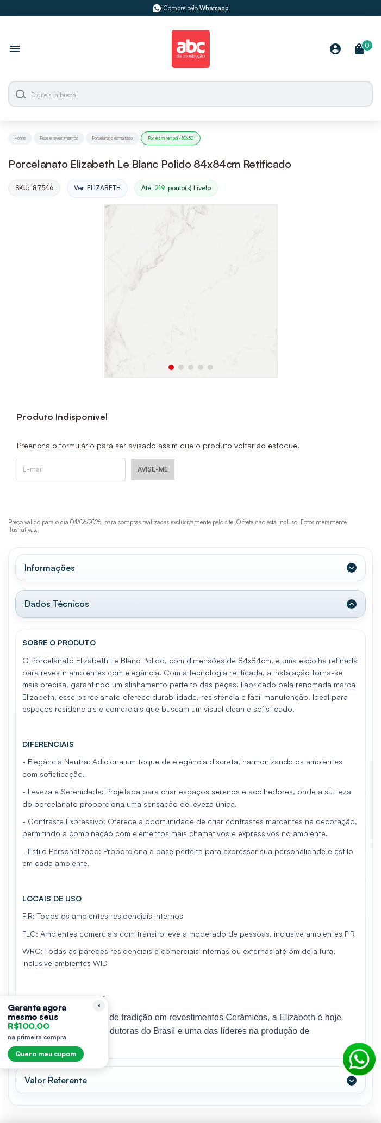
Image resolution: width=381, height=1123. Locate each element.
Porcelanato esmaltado (112, 138)
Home (20, 138)
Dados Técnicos (56, 603)
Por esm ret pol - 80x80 (170, 138)
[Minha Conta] (335, 49)
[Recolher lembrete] (99, 1006)
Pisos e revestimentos (59, 138)
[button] (171, 367)
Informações (49, 567)
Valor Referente (55, 1080)
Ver (97, 188)
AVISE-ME (153, 469)
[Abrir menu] (14, 50)
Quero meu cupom (45, 1054)
